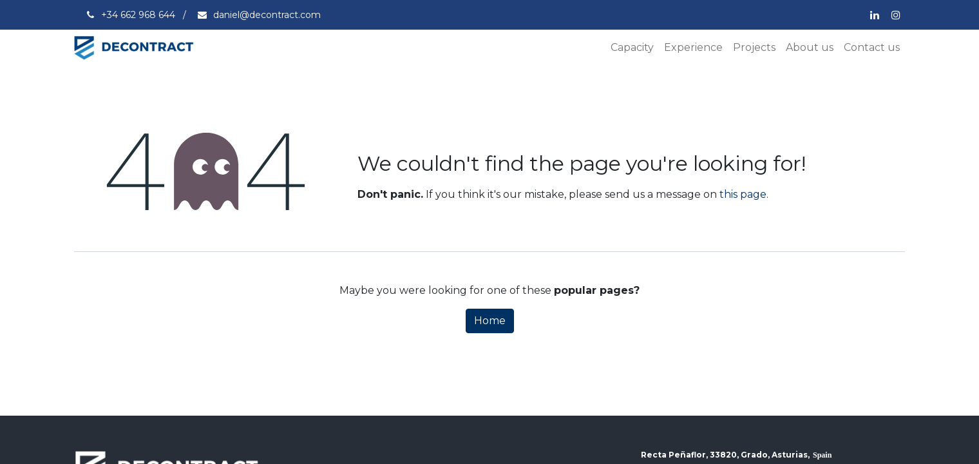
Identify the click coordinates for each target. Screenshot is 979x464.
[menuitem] (632, 48)
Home (490, 320)
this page (742, 194)
